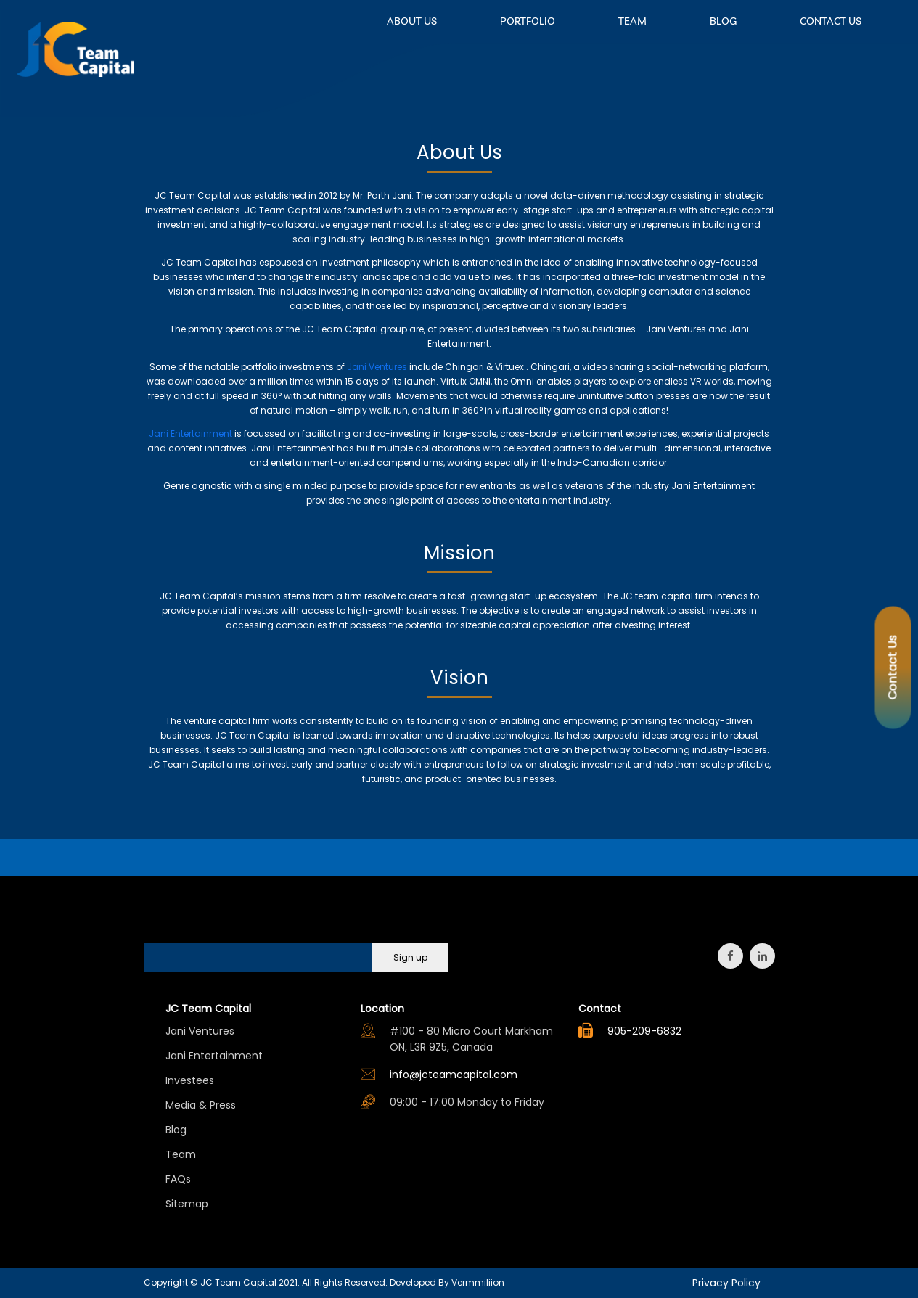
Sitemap (186, 1203)
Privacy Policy (726, 1283)
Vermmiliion (477, 1282)
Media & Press (200, 1105)
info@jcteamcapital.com (453, 1074)
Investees (189, 1080)
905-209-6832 (644, 1031)
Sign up (410, 957)
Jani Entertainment (214, 1055)
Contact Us (893, 667)
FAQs (178, 1179)
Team (180, 1154)
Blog (176, 1129)
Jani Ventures (199, 1031)
